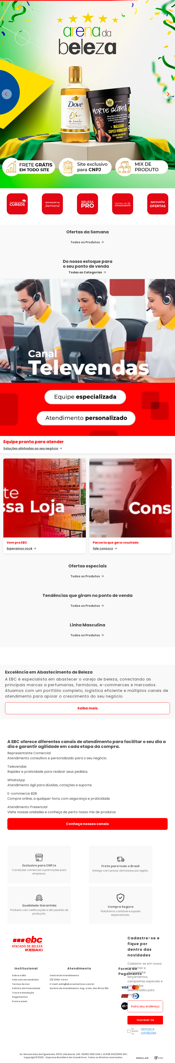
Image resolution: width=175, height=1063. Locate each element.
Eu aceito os (134, 1031)
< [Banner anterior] (7, 94)
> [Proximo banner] (168, 94)
